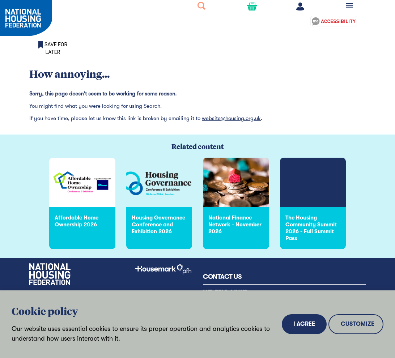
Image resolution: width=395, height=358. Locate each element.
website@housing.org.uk (231, 118)
